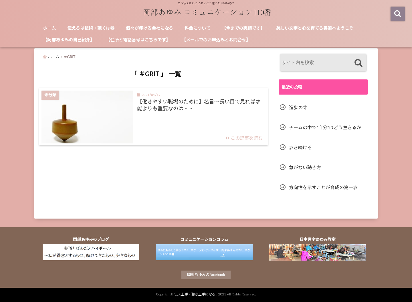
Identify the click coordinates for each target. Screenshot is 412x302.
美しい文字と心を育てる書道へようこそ (314, 28)
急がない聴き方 (305, 167)
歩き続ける (300, 147)
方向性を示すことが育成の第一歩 (323, 187)
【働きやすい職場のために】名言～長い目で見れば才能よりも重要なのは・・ (199, 104)
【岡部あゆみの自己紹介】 (68, 39)
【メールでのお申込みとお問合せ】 (216, 39)
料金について (197, 28)
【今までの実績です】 (243, 28)
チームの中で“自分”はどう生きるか (325, 127)
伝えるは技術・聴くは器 (90, 28)
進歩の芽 (298, 107)
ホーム (49, 28)
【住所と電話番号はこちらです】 (138, 39)
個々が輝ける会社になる (149, 28)
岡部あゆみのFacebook (206, 274)
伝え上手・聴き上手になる (194, 294)
